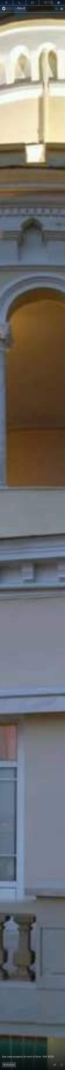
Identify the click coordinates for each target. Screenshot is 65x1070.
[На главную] (14, 8)
